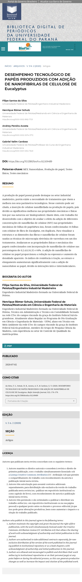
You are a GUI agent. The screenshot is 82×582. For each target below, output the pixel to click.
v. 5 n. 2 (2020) (34, 66)
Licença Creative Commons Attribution (29, 474)
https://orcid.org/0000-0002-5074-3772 (17, 135)
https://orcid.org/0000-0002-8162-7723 (17, 119)
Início (8, 66)
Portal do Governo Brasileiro (22, 1)
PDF (9, 346)
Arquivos (19, 66)
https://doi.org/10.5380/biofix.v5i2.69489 (30, 161)
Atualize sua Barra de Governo (55, 1)
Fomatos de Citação (18, 401)
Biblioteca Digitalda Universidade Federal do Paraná (36, 33)
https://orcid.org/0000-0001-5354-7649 (17, 151)
